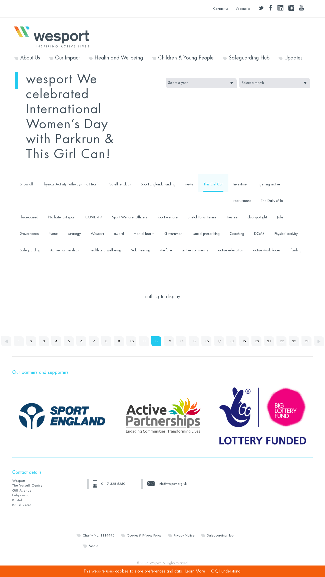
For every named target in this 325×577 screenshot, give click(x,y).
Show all (26, 184)
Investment (241, 184)
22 (282, 341)
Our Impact (67, 57)
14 (182, 341)
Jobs (280, 217)
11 (144, 341)
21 (269, 341)
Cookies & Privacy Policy (144, 535)
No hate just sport (61, 217)
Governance (29, 233)
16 (207, 341)
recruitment (242, 200)
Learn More (195, 571)
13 (169, 341)
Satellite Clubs (120, 184)
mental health (144, 233)
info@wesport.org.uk (173, 483)
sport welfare (167, 217)
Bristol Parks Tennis (202, 217)
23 (294, 341)
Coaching (237, 233)
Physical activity (286, 233)
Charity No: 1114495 (98, 535)
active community (195, 250)
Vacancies (243, 8)
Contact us (220, 8)
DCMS (259, 233)
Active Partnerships (64, 250)
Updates (293, 57)
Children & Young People (186, 57)
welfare (166, 250)
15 (194, 341)
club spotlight (257, 217)
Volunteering (140, 250)
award (119, 233)
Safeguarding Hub (249, 57)
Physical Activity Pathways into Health (71, 184)
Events (53, 233)
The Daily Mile (272, 200)
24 (307, 341)
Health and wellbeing (105, 250)
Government (173, 233)
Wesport (54, 36)
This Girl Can (213, 184)
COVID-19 (93, 217)
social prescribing (206, 233)
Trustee (231, 217)
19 (244, 341)
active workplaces (266, 250)
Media (93, 546)
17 (219, 341)
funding (295, 250)
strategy (74, 233)
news (189, 184)
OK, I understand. (226, 571)
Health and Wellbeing (119, 57)
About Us (30, 57)
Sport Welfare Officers (129, 217)
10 (132, 341)
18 (232, 341)
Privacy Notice (184, 535)
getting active (269, 184)
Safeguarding (30, 250)
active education (230, 250)
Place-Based (29, 217)
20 (257, 341)
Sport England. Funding (158, 184)
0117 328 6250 (113, 483)
